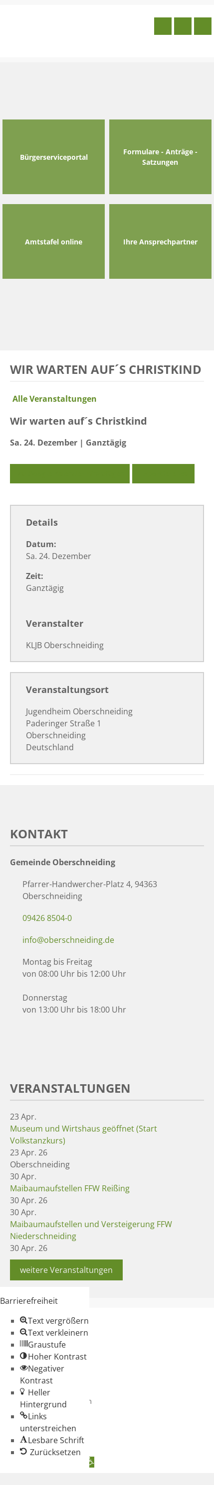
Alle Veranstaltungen (53, 398)
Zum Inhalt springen (38, 1479)
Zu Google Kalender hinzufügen (70, 473)
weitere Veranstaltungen (66, 1269)
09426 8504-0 (47, 918)
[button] (54, 1320)
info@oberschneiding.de (68, 939)
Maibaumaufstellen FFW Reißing (70, 1188)
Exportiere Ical (163, 473)
